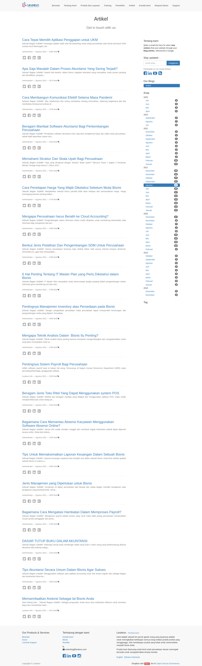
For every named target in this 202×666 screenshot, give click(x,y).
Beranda (25, 637)
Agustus (162, 121)
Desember (162, 170)
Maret (162, 157)
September (162, 118)
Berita (65, 640)
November (162, 131)
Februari (162, 160)
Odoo (147, 663)
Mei (162, 107)
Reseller (66, 642)
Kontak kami (68, 637)
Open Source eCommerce (168, 663)
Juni (162, 104)
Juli (162, 100)
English (120, 657)
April (162, 111)
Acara (25, 640)
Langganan (173, 63)
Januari (162, 164)
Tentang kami (133, 633)
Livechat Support (29, 642)
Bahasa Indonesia (132, 657)
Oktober (162, 135)
